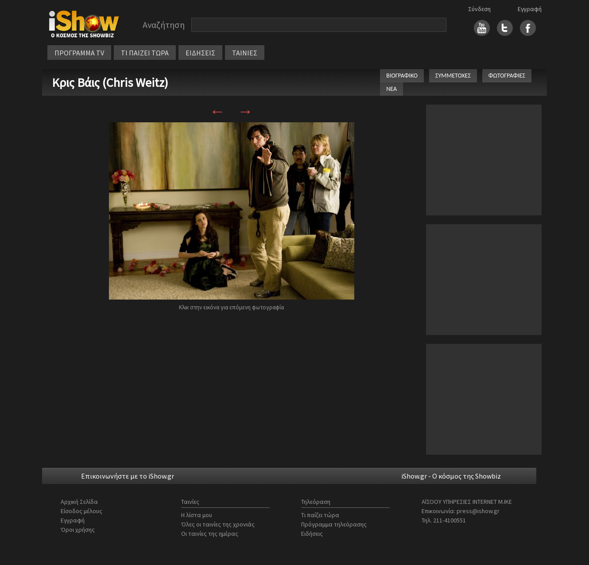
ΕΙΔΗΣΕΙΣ (200, 52)
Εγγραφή (530, 9)
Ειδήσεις (312, 534)
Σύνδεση (479, 9)
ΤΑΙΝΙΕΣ (244, 52)
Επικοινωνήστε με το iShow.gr (127, 475)
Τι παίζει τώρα (320, 515)
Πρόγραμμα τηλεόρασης (334, 524)
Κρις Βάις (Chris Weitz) (110, 82)
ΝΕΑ (391, 89)
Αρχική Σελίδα (79, 502)
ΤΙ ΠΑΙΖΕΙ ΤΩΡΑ (145, 52)
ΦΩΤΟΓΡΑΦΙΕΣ (506, 75)
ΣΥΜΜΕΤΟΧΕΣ (453, 75)
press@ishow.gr (478, 511)
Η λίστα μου (196, 515)
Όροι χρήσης (78, 530)
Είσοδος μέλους (81, 511)
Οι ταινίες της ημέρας (209, 534)
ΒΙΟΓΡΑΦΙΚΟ (402, 75)
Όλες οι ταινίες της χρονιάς (218, 524)
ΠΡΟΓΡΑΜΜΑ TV (79, 52)
